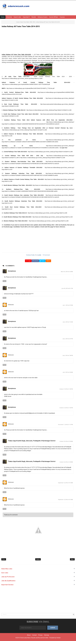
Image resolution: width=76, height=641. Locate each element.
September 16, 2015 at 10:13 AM (65, 482)
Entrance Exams (42, 17)
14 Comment (46, 255)
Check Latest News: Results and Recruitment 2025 (34, 637)
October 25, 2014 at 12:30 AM (66, 441)
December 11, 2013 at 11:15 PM (65, 424)
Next (72, 559)
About (29, 635)
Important (26, 17)
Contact (34, 635)
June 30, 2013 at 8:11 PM (67, 288)
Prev (3, 559)
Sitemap (46, 635)
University (9, 17)
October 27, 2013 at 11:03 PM (66, 407)
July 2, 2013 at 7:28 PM (67, 355)
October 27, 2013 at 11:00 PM (66, 389)
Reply (4, 281)
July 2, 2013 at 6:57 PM (67, 338)
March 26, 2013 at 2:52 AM (67, 271)
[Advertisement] (38, 41)
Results (34, 17)
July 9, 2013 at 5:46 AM (68, 372)
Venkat (58, 637)
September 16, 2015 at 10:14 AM (65, 499)
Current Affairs (53, 17)
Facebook (35, 260)
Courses (62, 17)
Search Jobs (17, 17)
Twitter (42, 260)
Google (28, 260)
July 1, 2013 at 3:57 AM (68, 305)
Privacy (40, 635)
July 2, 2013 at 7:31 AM (68, 322)
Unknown (11, 304)
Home (3, 17)
